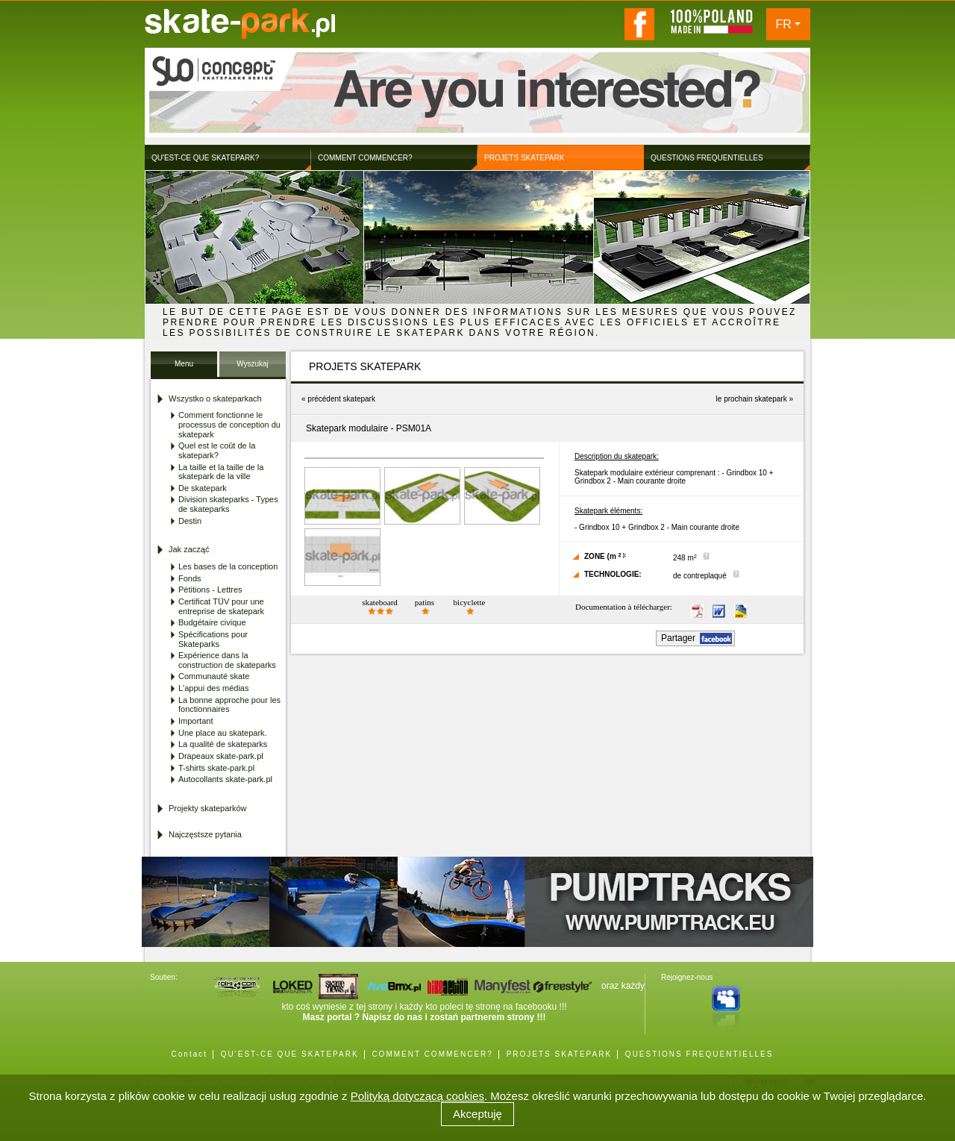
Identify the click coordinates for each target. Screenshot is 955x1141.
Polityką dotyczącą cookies (417, 1096)
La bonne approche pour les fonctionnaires (229, 704)
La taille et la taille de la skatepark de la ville (220, 472)
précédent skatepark (341, 399)
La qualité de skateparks (222, 744)
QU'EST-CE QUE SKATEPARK (290, 1054)
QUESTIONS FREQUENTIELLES (699, 1054)
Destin (189, 520)
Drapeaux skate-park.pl (220, 755)
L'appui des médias (213, 688)
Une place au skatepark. (222, 732)
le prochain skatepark (751, 399)
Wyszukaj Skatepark (252, 368)
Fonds (189, 578)
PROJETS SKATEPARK (559, 1054)
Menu (184, 364)
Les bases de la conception (228, 566)
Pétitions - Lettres (210, 589)
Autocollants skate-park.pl (225, 779)
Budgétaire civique (212, 622)
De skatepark (202, 488)
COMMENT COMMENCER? (432, 1054)
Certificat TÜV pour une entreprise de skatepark (221, 606)
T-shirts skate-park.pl (216, 767)
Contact (189, 1054)
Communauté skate (213, 676)
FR (784, 24)
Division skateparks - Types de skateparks (228, 504)
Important (195, 720)
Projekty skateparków (208, 808)
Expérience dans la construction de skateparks (227, 660)
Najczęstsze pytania (205, 834)
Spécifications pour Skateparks (213, 639)
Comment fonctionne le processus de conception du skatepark (229, 424)
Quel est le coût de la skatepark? (216, 450)
